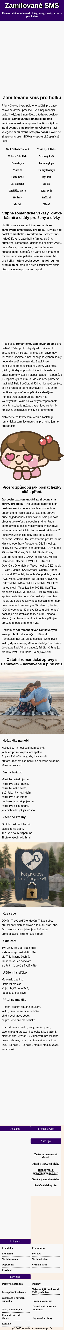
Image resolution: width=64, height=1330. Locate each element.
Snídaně (46, 197)
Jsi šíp (46, 183)
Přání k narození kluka (45, 1163)
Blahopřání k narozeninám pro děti (45, 1171)
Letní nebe (17, 176)
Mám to (17, 169)
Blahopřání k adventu (14, 1292)
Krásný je (46, 190)
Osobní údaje (41, 1328)
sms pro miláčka (21, 136)
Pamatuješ (17, 163)
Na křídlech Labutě (17, 149)
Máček (17, 204)
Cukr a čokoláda (17, 156)
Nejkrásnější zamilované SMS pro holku (45, 1291)
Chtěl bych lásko (46, 149)
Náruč (46, 204)
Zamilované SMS (32, 5)
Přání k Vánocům (42, 1300)
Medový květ (46, 156)
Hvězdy (17, 197)
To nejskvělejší (46, 169)
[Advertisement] (32, 56)
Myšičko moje (17, 190)
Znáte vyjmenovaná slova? (46, 1156)
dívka (38, 238)
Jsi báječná (17, 183)
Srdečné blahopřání (45, 1185)
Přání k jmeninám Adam (45, 1179)
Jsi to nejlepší (46, 163)
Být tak (46, 176)
